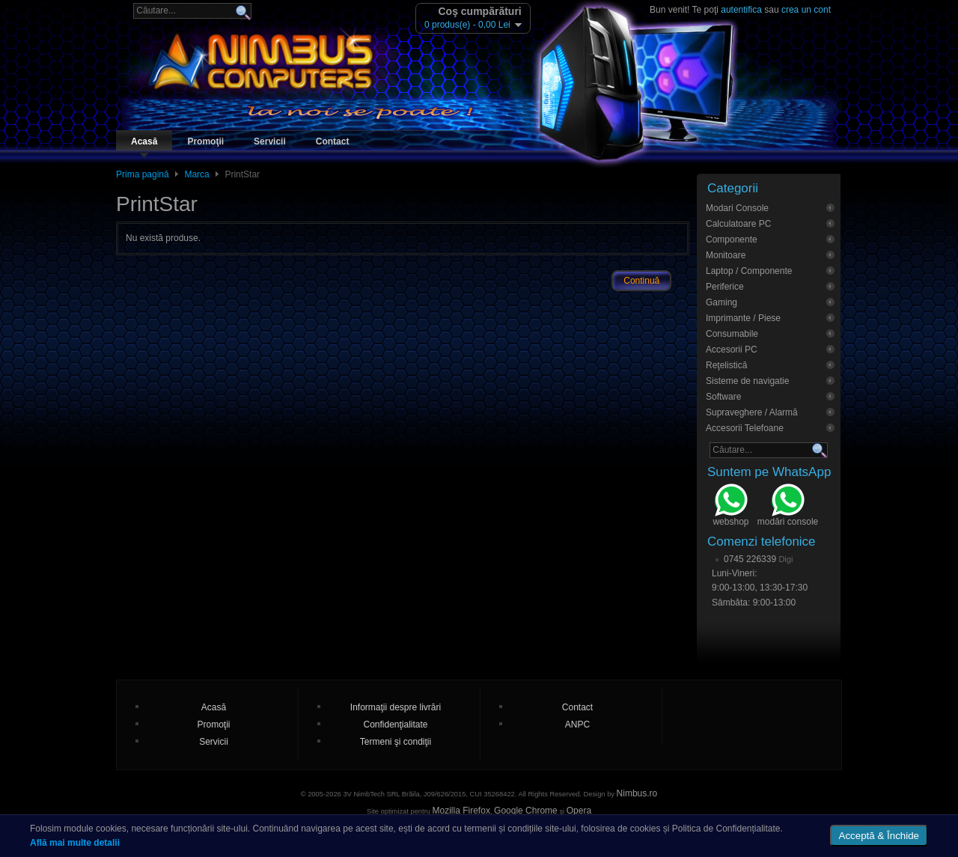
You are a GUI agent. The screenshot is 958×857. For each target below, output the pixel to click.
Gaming (721, 302)
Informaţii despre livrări (395, 707)
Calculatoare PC (738, 224)
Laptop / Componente (749, 271)
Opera (579, 810)
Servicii (270, 141)
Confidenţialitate (395, 724)
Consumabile (732, 334)
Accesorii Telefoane (745, 428)
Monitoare (725, 255)
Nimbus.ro (637, 793)
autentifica (741, 9)
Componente (731, 239)
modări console (787, 507)
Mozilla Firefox (461, 810)
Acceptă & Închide (879, 835)
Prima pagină (142, 174)
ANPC (577, 724)
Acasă (144, 141)
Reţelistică (726, 365)
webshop (730, 507)
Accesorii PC (731, 349)
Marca (196, 174)
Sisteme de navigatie (747, 381)
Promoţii (205, 141)
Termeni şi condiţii (395, 741)
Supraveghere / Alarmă (752, 412)
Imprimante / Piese (743, 318)
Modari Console (737, 208)
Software (723, 396)
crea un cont (806, 9)
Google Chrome (526, 810)
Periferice (725, 286)
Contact (333, 141)
